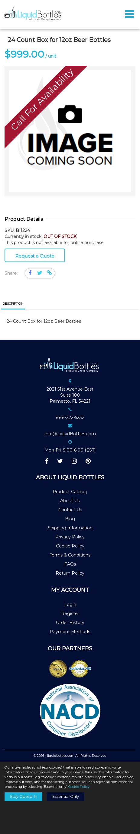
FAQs (70, 564)
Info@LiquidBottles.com (70, 433)
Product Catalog (70, 491)
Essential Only (65, 796)
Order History (70, 622)
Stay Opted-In (23, 796)
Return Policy (70, 573)
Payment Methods (70, 631)
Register (70, 613)
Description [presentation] (12, 304)
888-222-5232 (70, 417)
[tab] (13, 304)
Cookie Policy (70, 546)
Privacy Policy (70, 537)
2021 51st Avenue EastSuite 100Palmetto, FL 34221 (70, 395)
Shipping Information (70, 528)
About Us (70, 500)
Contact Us (70, 509)
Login (70, 604)
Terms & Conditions (70, 555)
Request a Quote (34, 256)
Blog (70, 519)
